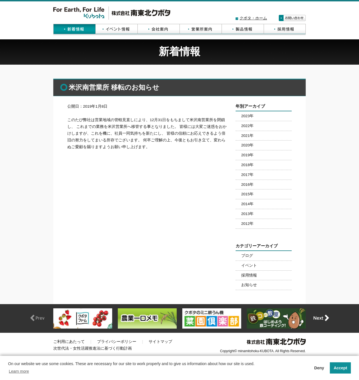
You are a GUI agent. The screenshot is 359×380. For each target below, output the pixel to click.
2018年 (247, 165)
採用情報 (285, 29)
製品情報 (243, 29)
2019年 (247, 155)
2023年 (247, 116)
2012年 (247, 223)
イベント (249, 265)
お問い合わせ (292, 18)
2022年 (247, 126)
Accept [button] (340, 368)
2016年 (247, 184)
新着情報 (74, 29)
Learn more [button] (19, 371)
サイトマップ (160, 342)
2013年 (247, 214)
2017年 (247, 175)
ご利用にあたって (69, 342)
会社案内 (158, 29)
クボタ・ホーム (253, 18)
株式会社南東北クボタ (111, 13)
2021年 (247, 136)
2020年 (247, 145)
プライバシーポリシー (116, 342)
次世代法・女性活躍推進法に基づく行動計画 (92, 348)
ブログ (247, 256)
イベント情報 (116, 29)
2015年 (247, 194)
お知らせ (249, 285)
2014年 (247, 204)
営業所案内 (201, 29)
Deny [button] (319, 368)
